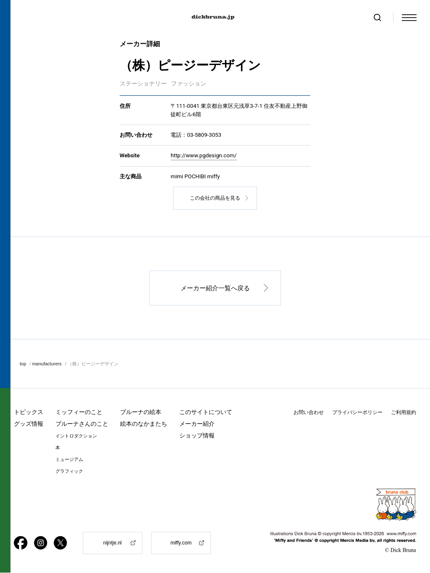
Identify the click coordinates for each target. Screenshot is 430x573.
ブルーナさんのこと (81, 424)
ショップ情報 (197, 435)
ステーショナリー (143, 83)
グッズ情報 (28, 424)
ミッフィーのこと (78, 412)
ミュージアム (69, 460)
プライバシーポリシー (357, 413)
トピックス (28, 412)
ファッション (188, 83)
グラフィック (69, 471)
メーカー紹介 (197, 424)
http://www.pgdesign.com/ (203, 156)
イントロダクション (76, 436)
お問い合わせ (309, 413)
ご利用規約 (403, 413)
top (23, 363)
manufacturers (46, 363)
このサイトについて (205, 412)
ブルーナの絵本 (140, 412)
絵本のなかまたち (143, 424)
